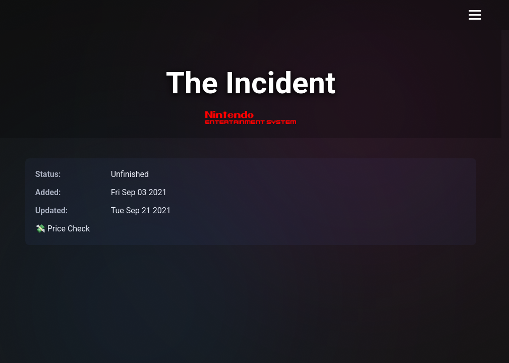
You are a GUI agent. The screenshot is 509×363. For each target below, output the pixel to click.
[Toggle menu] (475, 15)
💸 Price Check (62, 228)
